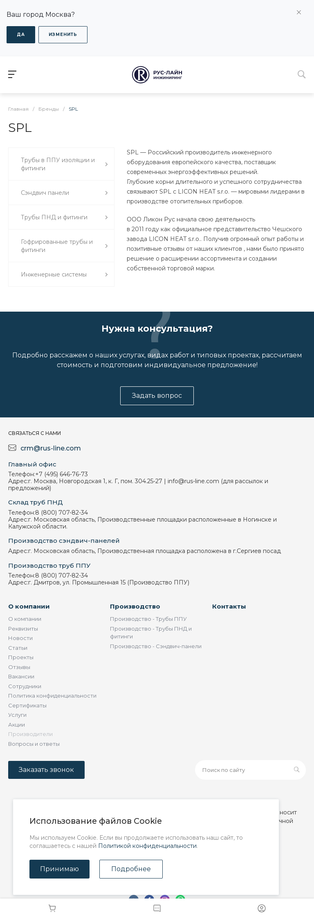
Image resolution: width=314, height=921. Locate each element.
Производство (135, 606)
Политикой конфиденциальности (147, 846)
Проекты (21, 657)
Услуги (17, 714)
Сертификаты (27, 705)
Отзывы (19, 667)
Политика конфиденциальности (52, 695)
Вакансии (21, 676)
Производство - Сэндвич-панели (156, 646)
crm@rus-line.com (50, 448)
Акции (16, 724)
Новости (20, 638)
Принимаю (59, 869)
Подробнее (131, 869)
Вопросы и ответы (34, 743)
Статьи (17, 647)
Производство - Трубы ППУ (148, 618)
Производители (30, 734)
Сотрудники (24, 686)
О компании (29, 606)
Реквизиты (23, 628)
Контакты (229, 606)
